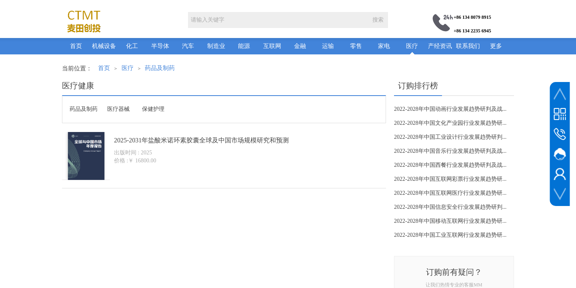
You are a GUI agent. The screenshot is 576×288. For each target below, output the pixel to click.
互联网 (272, 46)
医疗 (412, 46)
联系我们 (468, 46)
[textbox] (278, 20)
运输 (328, 46)
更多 (496, 46)
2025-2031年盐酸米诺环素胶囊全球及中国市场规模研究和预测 (201, 140)
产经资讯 (440, 46)
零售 (356, 46)
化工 (132, 46)
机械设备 (104, 46)
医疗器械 (118, 109)
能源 (244, 46)
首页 (76, 46)
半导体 (160, 46)
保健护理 (153, 109)
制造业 (216, 46)
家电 (384, 46)
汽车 (188, 46)
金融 (300, 46)
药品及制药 (160, 68)
